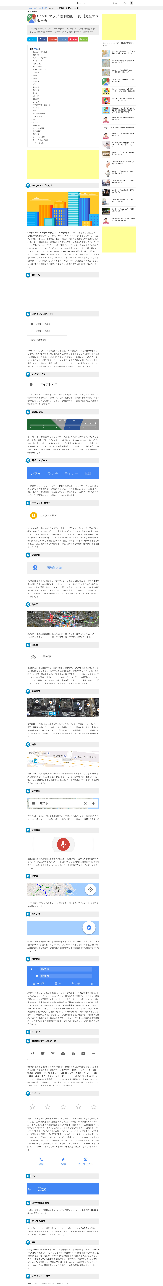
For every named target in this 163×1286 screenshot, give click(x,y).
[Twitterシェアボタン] (32, 39)
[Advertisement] (63, 164)
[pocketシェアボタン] (73, 39)
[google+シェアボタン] (52, 39)
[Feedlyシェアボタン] (83, 39)
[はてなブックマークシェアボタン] (63, 39)
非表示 (36, 49)
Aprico (81, 3)
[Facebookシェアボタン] (42, 39)
